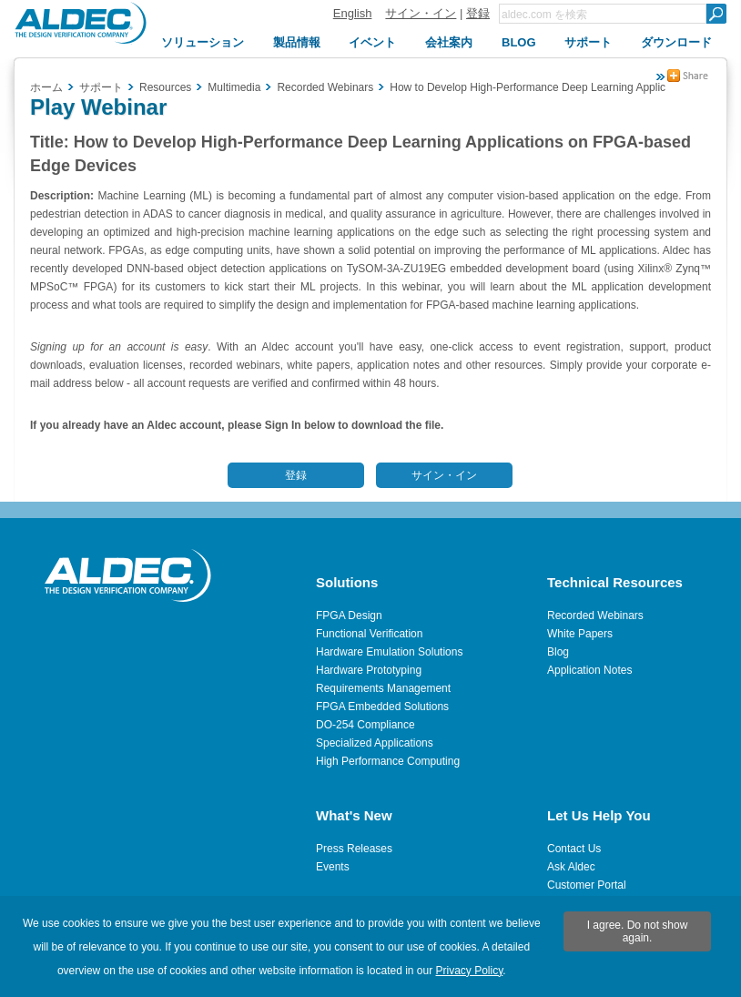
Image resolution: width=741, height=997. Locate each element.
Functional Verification (369, 633)
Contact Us (574, 848)
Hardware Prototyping (368, 670)
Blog (558, 652)
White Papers (580, 633)
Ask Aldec (571, 866)
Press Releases (354, 848)
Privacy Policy (469, 970)
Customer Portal (586, 885)
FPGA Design (349, 615)
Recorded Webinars (595, 615)
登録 (478, 13)
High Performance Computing (388, 761)
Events (333, 866)
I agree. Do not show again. (637, 931)
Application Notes (589, 670)
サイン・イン (420, 13)
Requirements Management (383, 688)
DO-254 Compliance (365, 724)
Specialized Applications (374, 743)
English (352, 13)
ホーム (46, 87)
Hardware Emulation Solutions (389, 652)
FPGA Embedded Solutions (382, 706)
